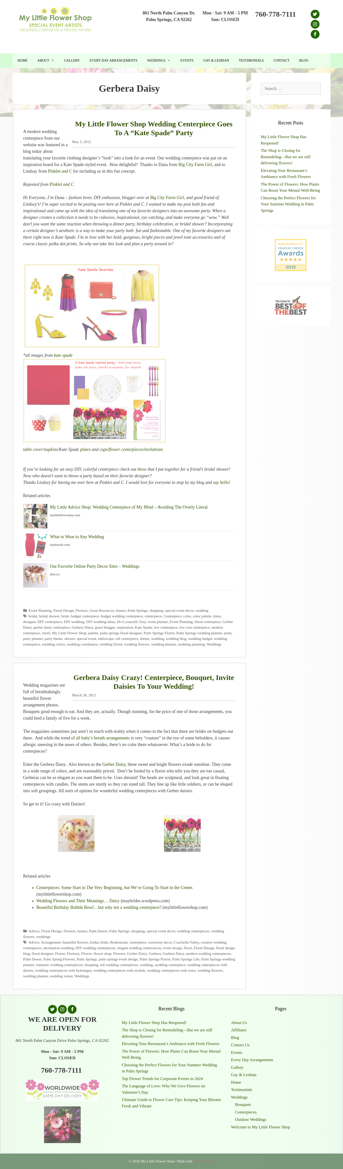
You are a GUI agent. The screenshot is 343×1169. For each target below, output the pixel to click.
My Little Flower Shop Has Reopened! (154, 1022)
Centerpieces (246, 1112)
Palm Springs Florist (159, 633)
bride (65, 616)
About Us (239, 1022)
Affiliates (239, 1030)
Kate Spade (143, 627)
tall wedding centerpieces (119, 965)
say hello (221, 482)
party (227, 633)
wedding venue (61, 976)
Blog (304, 60)
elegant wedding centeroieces (139, 948)
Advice (34, 931)
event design (172, 948)
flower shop (102, 953)
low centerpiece (165, 627)
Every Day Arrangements (113, 60)
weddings (43, 937)
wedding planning (191, 644)
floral (188, 948)
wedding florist (111, 644)
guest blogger (105, 627)
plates (85, 449)
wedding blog (176, 638)
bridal (33, 616)
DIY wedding (74, 622)
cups (104, 449)
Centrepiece (172, 616)
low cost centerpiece (194, 627)
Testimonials (251, 60)
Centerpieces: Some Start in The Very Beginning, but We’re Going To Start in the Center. (114, 887)
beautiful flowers (75, 942)
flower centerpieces (126, 449)
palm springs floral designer (121, 633)
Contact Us (240, 1045)
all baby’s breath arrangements (103, 737)
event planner (158, 622)
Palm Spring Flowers (59, 959)
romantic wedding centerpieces (59, 965)
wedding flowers (136, 644)
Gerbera (155, 953)
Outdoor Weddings (250, 1119)
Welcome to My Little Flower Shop (260, 1127)
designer (29, 622)
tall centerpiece (127, 638)
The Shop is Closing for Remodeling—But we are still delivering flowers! (286, 156)
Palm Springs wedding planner (199, 633)
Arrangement (51, 942)
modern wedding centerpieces (208, 953)
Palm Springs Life (185, 959)
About (48, 60)
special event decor (179, 610)
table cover (33, 449)
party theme (54, 638)
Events (187, 60)
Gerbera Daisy (82, 627)
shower (69, 638)
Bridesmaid (118, 942)
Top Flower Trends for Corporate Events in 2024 (162, 1078)
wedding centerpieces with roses (171, 970)
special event (86, 638)
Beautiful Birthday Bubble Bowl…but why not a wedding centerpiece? (99, 907)
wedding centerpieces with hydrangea (63, 970)
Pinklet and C (60, 171)
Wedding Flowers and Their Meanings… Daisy (78, 900)
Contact (281, 60)
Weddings (161, 60)
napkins (51, 449)
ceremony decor (160, 942)
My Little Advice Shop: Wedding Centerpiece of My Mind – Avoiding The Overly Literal (129, 507)
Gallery (72, 60)
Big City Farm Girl (195, 164)
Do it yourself (127, 622)
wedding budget (200, 638)
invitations (153, 449)
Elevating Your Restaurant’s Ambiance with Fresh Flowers (170, 1043)
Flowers (82, 610)
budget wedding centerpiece (122, 616)
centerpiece (153, 616)
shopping (156, 610)
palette (93, 633)
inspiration (125, 627)
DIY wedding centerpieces (95, 948)
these (141, 469)
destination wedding (59, 948)
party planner (33, 638)
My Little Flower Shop (69, 633)
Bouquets (243, 1104)
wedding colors (53, 644)
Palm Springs (138, 610)
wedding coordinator (82, 644)
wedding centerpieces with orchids (119, 970)
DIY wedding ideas (100, 622)
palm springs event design (118, 959)
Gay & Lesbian (216, 60)
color (187, 616)
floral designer (42, 953)
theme (144, 638)
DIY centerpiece (49, 622)
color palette (202, 616)
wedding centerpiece (170, 965)
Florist (60, 953)
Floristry (73, 953)
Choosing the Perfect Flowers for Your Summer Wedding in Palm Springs (288, 204)
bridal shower (49, 616)
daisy (217, 616)
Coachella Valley (186, 942)
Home (23, 60)
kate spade (63, 355)
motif (46, 633)
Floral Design (63, 610)
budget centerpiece (85, 616)
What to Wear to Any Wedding (77, 536)
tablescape (106, 638)
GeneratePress (203, 1161)
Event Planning (40, 610)
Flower (86, 953)
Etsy (143, 622)
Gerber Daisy (113, 764)
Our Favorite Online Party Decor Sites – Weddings (95, 566)
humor (121, 610)
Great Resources (102, 610)
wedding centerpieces (193, 931)
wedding (202, 610)
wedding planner (163, 644)
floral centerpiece (208, 622)
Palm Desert (98, 931)
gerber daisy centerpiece (51, 627)
